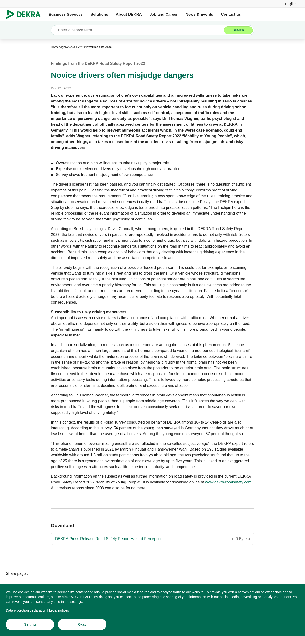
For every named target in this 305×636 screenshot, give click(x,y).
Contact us (231, 14)
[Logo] (25, 14)
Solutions (99, 14)
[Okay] (82, 625)
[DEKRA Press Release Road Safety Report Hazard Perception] (152, 539)
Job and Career (164, 14)
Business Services (66, 14)
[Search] (238, 30)
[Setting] (30, 625)
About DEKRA (129, 14)
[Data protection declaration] (26, 611)
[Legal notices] (59, 611)
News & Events (199, 14)
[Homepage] (58, 47)
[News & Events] (75, 47)
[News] (88, 47)
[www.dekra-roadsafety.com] (228, 482)
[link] (290, 3)
